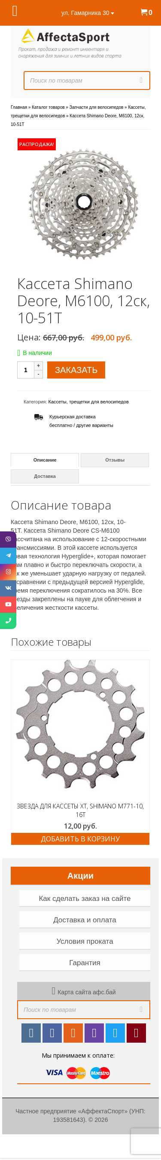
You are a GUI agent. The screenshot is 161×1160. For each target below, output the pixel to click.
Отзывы (115, 459)
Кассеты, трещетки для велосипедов (89, 401)
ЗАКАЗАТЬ (76, 370)
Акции (80, 875)
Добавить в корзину (80, 839)
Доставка (45, 476)
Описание (45, 459)
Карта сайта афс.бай (86, 992)
